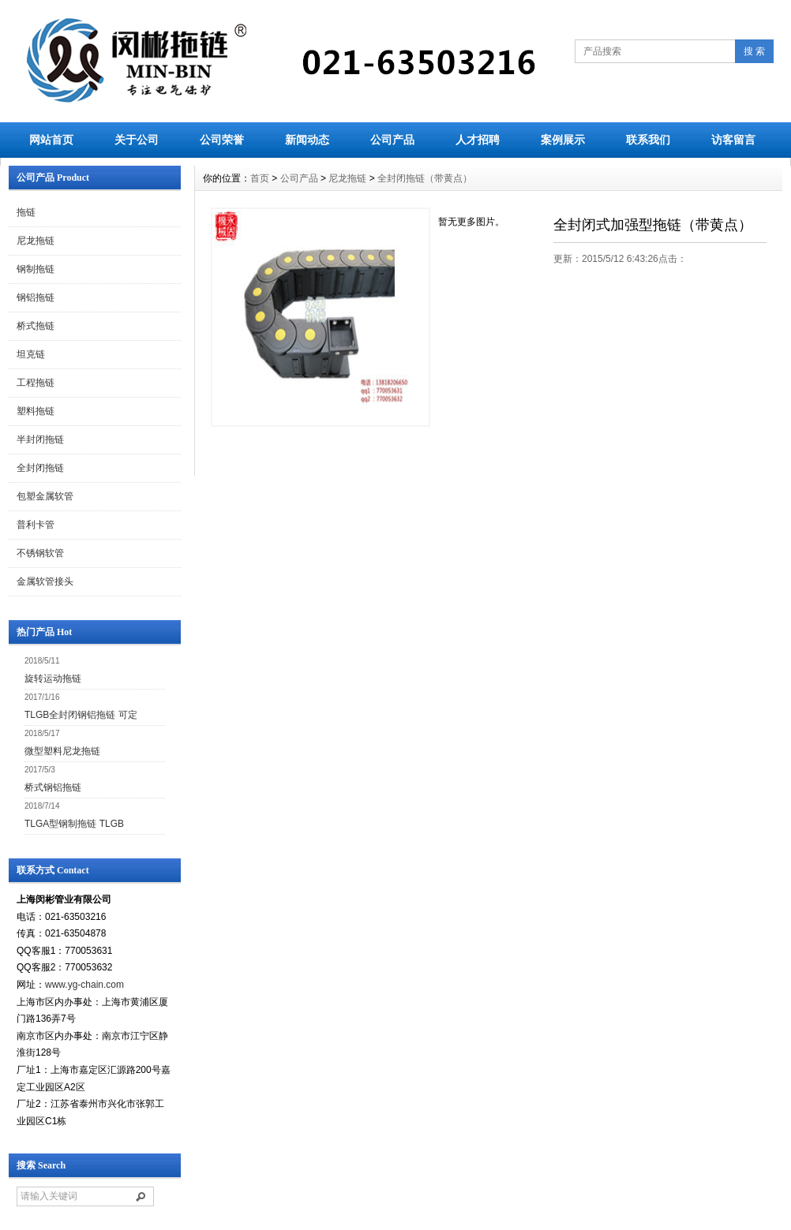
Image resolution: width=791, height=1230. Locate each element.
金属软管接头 (45, 581)
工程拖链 (35, 382)
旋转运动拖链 (52, 678)
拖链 (26, 212)
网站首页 (51, 139)
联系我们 (648, 139)
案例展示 (563, 139)
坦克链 (31, 354)
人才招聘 (477, 139)
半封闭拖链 (40, 439)
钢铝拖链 (35, 297)
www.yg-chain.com (84, 984)
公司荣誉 (222, 139)
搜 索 (754, 51)
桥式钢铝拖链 (52, 787)
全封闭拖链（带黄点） (424, 178)
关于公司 (136, 139)
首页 (259, 178)
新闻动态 (307, 139)
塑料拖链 (35, 411)
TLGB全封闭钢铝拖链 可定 (80, 714)
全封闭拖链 (40, 467)
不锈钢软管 (40, 553)
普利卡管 (35, 524)
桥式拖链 (35, 325)
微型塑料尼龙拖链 (62, 751)
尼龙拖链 (35, 240)
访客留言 (733, 139)
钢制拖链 (35, 269)
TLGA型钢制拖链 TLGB (74, 823)
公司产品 (392, 139)
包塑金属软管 (45, 496)
